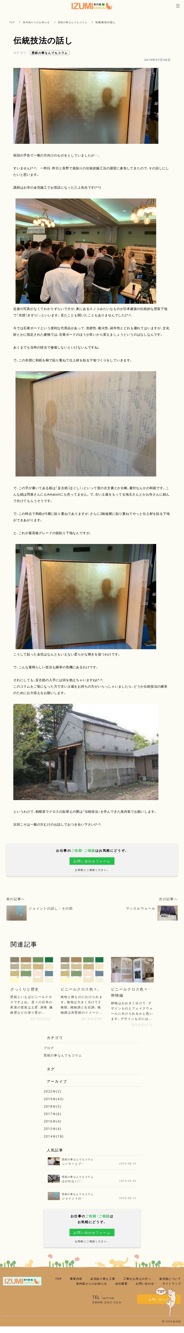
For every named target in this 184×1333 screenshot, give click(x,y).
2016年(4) (53, 1127)
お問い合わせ (145, 1290)
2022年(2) (53, 1097)
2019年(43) (54, 1105)
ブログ (49, 1054)
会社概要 (121, 1290)
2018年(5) (53, 1112)
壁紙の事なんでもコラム (77, 22)
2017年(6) (53, 1120)
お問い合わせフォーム (92, 861)
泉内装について (170, 1285)
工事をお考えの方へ (137, 1285)
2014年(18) (54, 1142)
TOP (12, 22)
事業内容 (76, 1285)
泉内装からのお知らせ (38, 22)
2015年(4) (53, 1135)
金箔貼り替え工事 (102, 1285)
